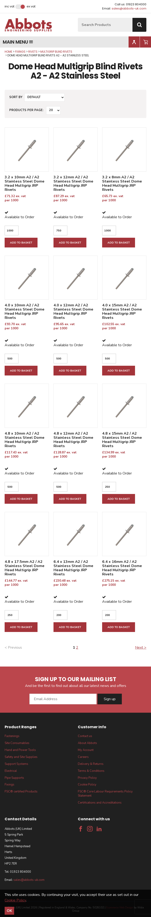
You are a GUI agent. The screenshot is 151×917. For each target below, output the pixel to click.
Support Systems (16, 764)
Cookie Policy (87, 784)
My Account (86, 750)
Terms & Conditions (91, 771)
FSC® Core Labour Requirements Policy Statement (105, 793)
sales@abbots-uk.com (129, 8)
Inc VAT (9, 6)
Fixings (20, 52)
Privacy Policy (87, 778)
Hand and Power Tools (20, 750)
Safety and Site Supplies (21, 757)
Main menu (18, 42)
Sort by (15, 97)
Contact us (85, 736)
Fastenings (12, 736)
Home (8, 52)
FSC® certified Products (21, 791)
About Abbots (87, 743)
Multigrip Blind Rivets (56, 52)
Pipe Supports (14, 778)
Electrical (11, 771)
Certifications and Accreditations (100, 803)
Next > (140, 647)
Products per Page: (26, 110)
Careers (83, 757)
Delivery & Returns (91, 764)
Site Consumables (17, 743)
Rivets (33, 52)
